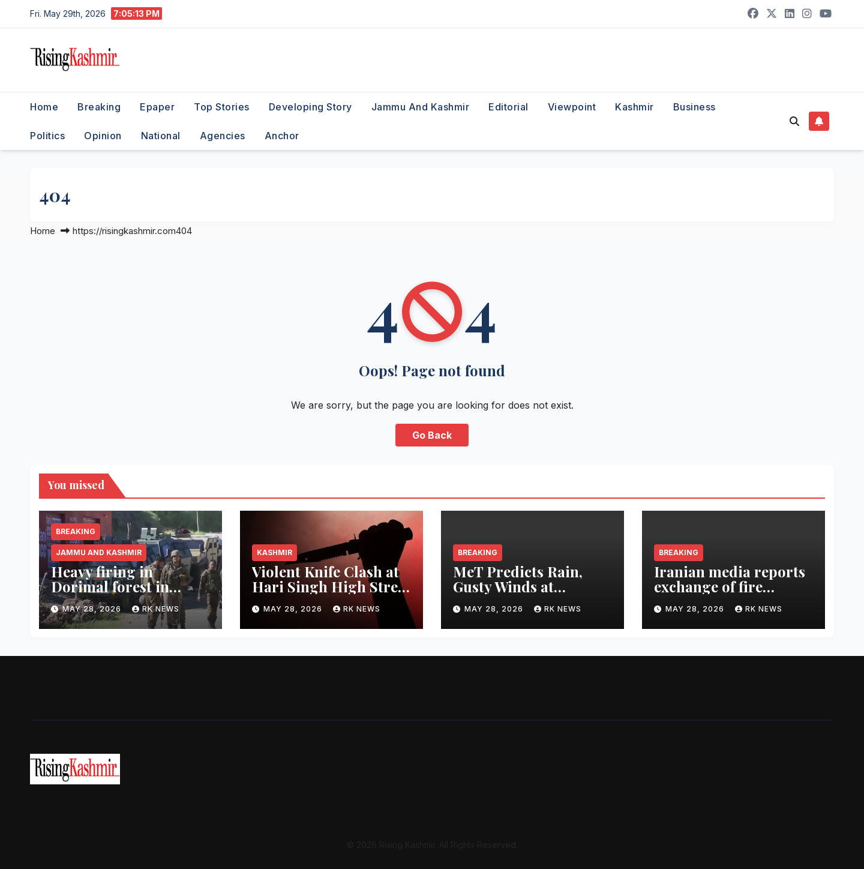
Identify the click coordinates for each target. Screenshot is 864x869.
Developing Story (310, 107)
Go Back (432, 435)
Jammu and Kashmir (420, 107)
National (161, 136)
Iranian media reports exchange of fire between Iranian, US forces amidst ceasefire (731, 594)
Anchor (282, 136)
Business (694, 107)
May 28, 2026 (93, 608)
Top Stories (222, 107)
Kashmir (634, 107)
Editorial (508, 107)
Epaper (157, 107)
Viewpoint (572, 107)
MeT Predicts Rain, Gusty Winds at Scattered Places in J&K (518, 594)
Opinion (103, 136)
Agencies (222, 136)
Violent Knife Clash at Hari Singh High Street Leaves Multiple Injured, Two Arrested (331, 594)
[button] (794, 121)
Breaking (99, 107)
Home (44, 107)
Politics (47, 136)
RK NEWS (155, 608)
